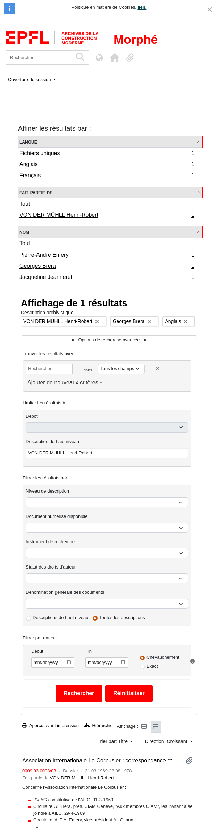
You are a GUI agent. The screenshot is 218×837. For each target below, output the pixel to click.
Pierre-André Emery (106, 256)
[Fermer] (210, 9)
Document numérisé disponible (56, 516)
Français (106, 176)
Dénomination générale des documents (65, 592)
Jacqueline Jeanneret (106, 278)
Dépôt (32, 416)
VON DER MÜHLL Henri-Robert (106, 216)
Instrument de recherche (50, 541)
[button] (114, 58)
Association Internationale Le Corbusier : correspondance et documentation (101, 760)
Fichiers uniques (106, 154)
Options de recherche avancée (109, 339)
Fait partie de (35, 192)
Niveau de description (47, 491)
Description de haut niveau (52, 441)
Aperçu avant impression (50, 725)
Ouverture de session (30, 79)
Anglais (106, 165)
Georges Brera (106, 267)
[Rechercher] (39, 57)
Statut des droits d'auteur (51, 567)
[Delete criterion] (157, 368)
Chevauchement (162, 657)
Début (37, 651)
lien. (141, 7)
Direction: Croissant (166, 741)
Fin (88, 651)
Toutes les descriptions (122, 617)
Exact (152, 666)
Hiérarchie (98, 725)
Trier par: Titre (113, 741)
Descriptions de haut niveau (60, 617)
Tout (24, 204)
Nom (24, 232)
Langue (28, 141)
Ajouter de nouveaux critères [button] (62, 382)
